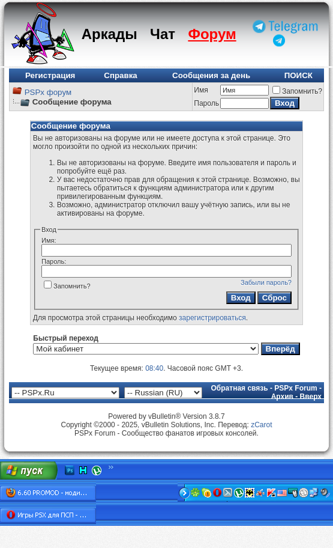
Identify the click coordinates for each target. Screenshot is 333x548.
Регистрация (50, 75)
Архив (282, 396)
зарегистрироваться (212, 318)
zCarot (261, 425)
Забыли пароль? (266, 282)
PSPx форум (48, 92)
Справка (120, 75)
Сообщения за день (211, 75)
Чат (162, 34)
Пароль (206, 103)
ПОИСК (298, 75)
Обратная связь (239, 388)
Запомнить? (297, 91)
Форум (212, 34)
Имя (201, 90)
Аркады (109, 34)
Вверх (311, 396)
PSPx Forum (295, 388)
